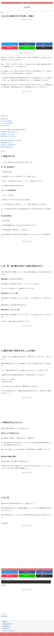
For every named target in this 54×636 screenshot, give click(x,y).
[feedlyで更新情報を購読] (26, 583)
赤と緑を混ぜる (5, 125)
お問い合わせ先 (7, 625)
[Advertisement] (27, 30)
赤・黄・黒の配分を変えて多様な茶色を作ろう (14, 130)
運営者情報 (6, 628)
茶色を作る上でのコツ (7, 144)
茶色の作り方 (5, 119)
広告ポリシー (6, 630)
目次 (2, 116)
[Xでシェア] (9, 44)
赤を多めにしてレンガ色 (8, 135)
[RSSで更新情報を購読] (42, 583)
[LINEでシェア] (27, 47)
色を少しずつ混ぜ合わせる (8, 146)
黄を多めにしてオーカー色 (8, 137)
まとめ (3, 153)
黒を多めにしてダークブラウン (10, 132)
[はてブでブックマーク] (44, 44)
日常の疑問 (4, 525)
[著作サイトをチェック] (9, 583)
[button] (44, 47)
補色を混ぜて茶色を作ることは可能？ (12, 141)
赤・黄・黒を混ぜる (7, 121)
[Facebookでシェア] (27, 44)
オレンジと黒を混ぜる (7, 123)
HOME (5, 623)
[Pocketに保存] (9, 47)
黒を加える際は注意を (7, 148)
